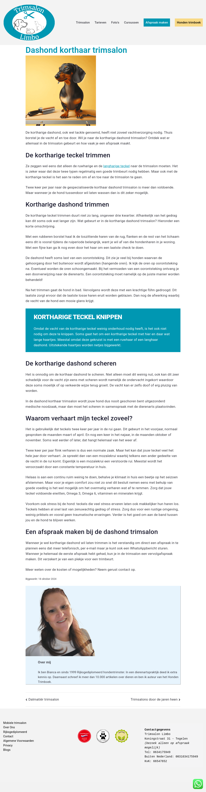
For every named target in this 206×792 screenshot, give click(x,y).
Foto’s (115, 22)
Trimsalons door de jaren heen (154, 699)
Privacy (7, 745)
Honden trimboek (189, 22)
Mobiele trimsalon (14, 722)
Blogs (6, 749)
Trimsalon (83, 22)
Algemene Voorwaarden (18, 740)
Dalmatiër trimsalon (43, 699)
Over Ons (9, 727)
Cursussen (131, 22)
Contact (8, 736)
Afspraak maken (157, 22)
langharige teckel (116, 166)
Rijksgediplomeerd (15, 732)
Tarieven (100, 22)
